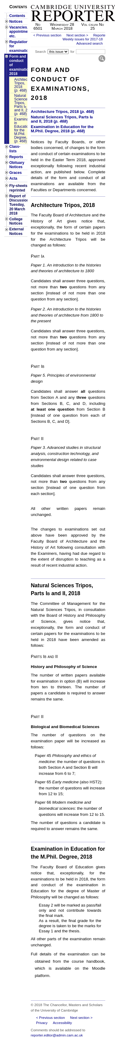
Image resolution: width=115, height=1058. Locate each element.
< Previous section (47, 35)
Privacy (42, 1023)
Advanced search (89, 43)
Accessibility (62, 1023)
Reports (16, 157)
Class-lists (14, 148)
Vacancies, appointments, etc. (18, 31)
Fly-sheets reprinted (18, 188)
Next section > (77, 35)
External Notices (16, 231)
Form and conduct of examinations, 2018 (18, 65)
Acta (13, 178)
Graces (15, 173)
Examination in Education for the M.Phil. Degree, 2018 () (20, 130)
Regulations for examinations (18, 46)
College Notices (15, 221)
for (72, 51)
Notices (15, 21)
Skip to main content (89, 2)
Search (40, 51)
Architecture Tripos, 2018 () (20, 85)
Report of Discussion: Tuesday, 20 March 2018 (18, 205)
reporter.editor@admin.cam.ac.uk (57, 1035)
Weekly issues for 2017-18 (83, 39)
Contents (17, 16)
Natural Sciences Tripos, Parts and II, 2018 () (20, 104)
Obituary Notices (16, 165)
